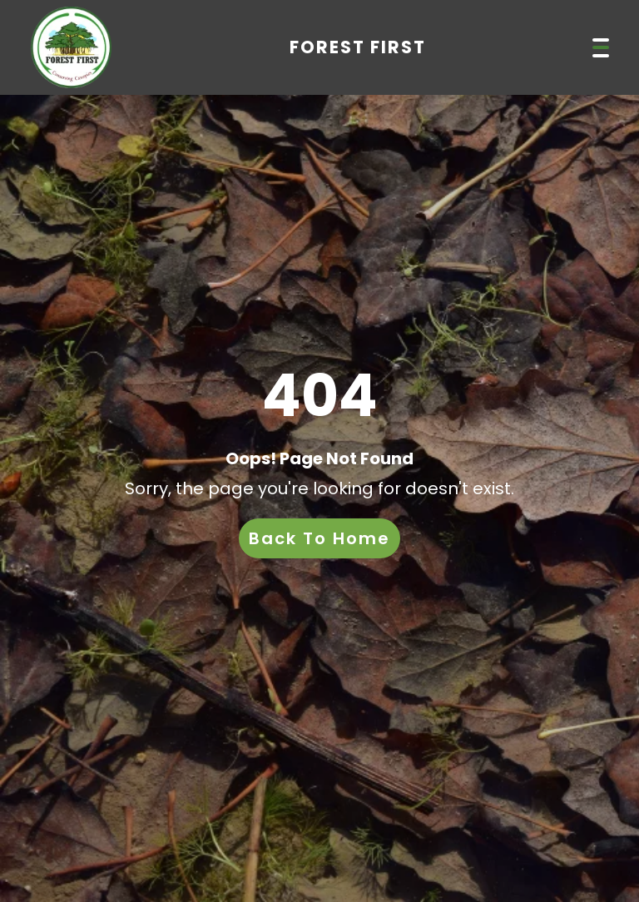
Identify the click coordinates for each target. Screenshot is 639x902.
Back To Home (319, 538)
